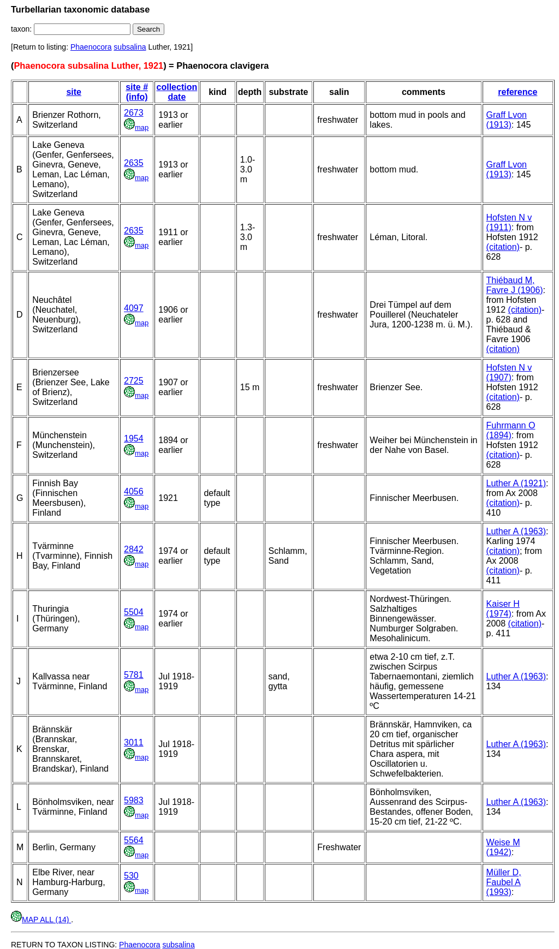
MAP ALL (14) (41, 919)
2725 (134, 380)
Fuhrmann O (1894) (511, 430)
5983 (134, 800)
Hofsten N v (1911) (509, 222)
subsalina (130, 47)
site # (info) (137, 92)
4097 (134, 308)
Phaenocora (91, 47)
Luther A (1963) (516, 531)
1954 (134, 438)
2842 (134, 549)
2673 (134, 112)
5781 (134, 674)
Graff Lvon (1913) (506, 119)
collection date (177, 92)
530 (131, 875)
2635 (134, 163)
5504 (134, 612)
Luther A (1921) (516, 483)
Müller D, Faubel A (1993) (503, 882)
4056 (134, 491)
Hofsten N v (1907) (509, 372)
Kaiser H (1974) (503, 608)
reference (517, 92)
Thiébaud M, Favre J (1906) (514, 285)
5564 (134, 840)
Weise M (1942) (503, 847)
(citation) (503, 247)
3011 (134, 742)
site (73, 92)
